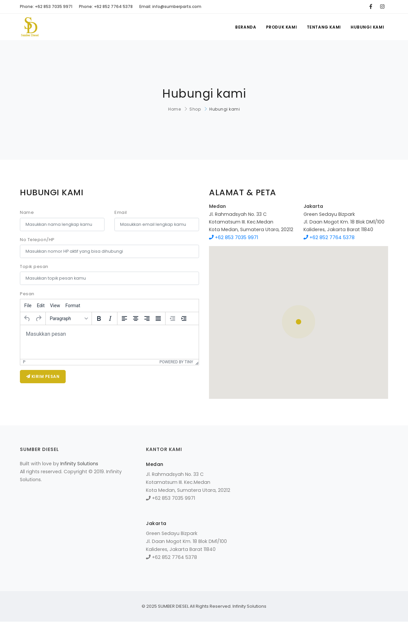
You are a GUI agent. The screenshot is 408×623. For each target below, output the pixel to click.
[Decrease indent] (172, 318)
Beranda (245, 27)
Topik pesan (34, 266)
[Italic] (110, 318)
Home (174, 109)
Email (120, 212)
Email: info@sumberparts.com (170, 6)
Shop (195, 109)
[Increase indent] (183, 318)
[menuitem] (28, 305)
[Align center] (135, 318)
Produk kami (281, 27)
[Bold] (98, 318)
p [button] (24, 362)
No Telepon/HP (37, 239)
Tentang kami (323, 27)
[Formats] (68, 318)
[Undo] (27, 318)
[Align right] (147, 318)
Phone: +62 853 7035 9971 (46, 6)
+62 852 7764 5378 (329, 237)
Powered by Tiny (176, 362)
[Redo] (38, 318)
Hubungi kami (367, 27)
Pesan (27, 294)
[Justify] (158, 318)
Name (27, 212)
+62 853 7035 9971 (233, 237)
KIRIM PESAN (42, 376)
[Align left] (124, 318)
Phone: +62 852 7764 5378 (106, 6)
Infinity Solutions (79, 463)
